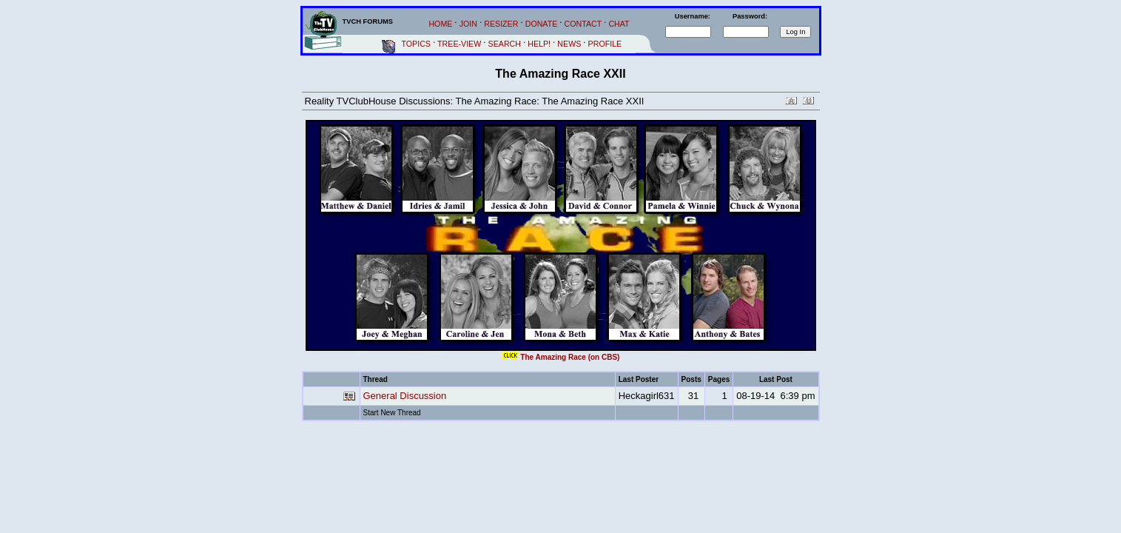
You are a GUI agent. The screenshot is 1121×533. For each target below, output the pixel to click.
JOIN (468, 23)
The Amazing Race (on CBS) (569, 357)
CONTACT (583, 23)
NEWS (569, 43)
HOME (440, 23)
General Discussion (405, 395)
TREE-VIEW (459, 43)
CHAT (618, 23)
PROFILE (605, 43)
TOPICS (416, 43)
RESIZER (501, 23)
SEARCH (504, 43)
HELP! (539, 43)
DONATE (541, 23)
